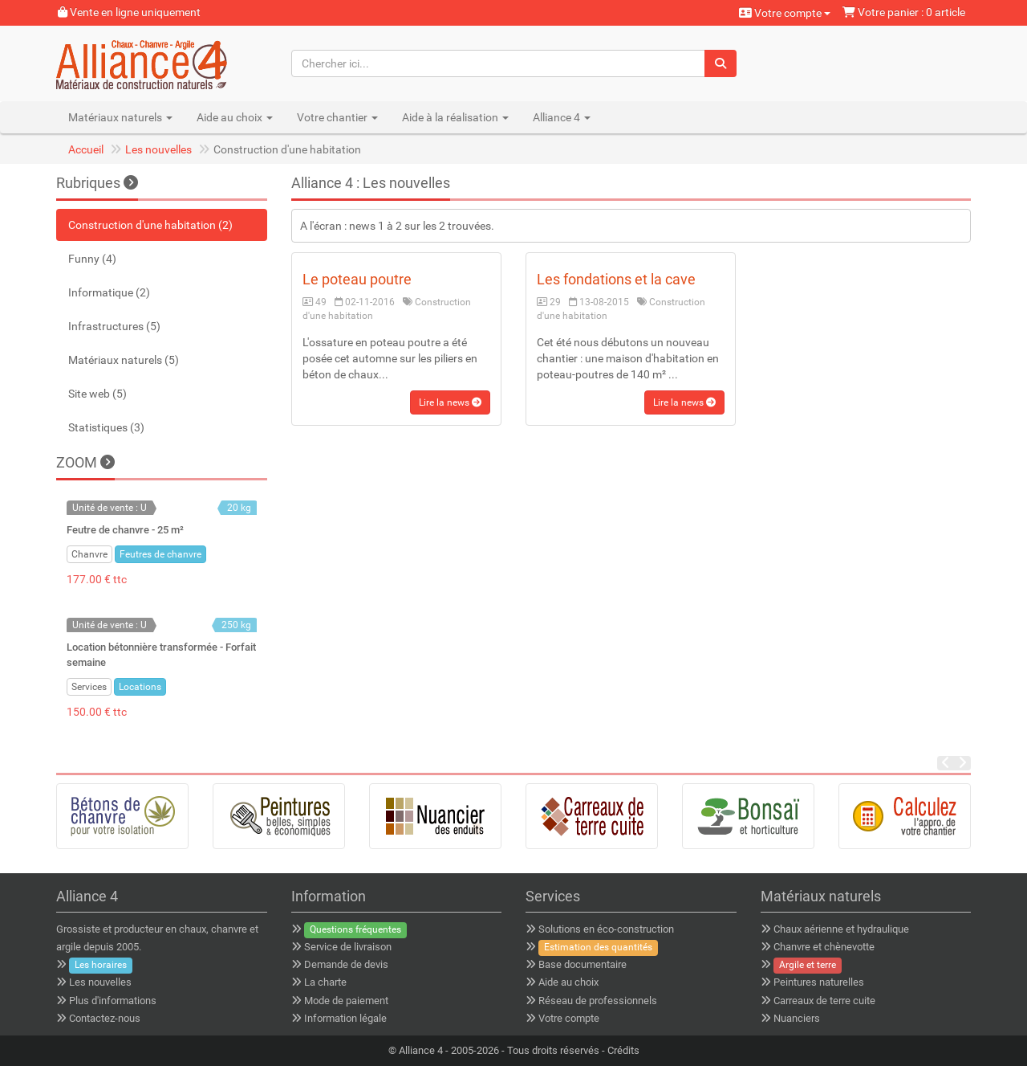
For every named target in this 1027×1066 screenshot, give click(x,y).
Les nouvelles (158, 149)
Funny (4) (92, 258)
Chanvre (89, 554)
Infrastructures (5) (114, 326)
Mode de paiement (346, 1001)
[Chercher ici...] (498, 63)
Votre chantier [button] (337, 117)
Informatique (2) (109, 292)
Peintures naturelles (818, 982)
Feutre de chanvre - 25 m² (125, 530)
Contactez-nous (104, 1018)
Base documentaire (582, 964)
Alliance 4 (421, 1050)
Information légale (345, 1018)
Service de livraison (348, 947)
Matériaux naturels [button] (120, 117)
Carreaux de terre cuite (824, 1001)
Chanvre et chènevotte (824, 947)
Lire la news (450, 402)
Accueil (86, 149)
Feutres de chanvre (160, 554)
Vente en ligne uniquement (129, 12)
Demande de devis (346, 964)
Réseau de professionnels (597, 1001)
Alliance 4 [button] (562, 117)
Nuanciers (796, 1018)
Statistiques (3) (106, 427)
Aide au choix (568, 982)
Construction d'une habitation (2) (150, 225)
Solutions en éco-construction (606, 929)
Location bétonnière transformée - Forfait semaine (161, 654)
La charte (325, 982)
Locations (140, 686)
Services (89, 686)
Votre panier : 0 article (903, 12)
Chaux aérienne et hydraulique (841, 929)
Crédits (623, 1050)
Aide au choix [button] (235, 117)
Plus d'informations (112, 1001)
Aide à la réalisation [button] (455, 117)
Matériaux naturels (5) (123, 359)
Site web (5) (97, 393)
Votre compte (784, 12)
